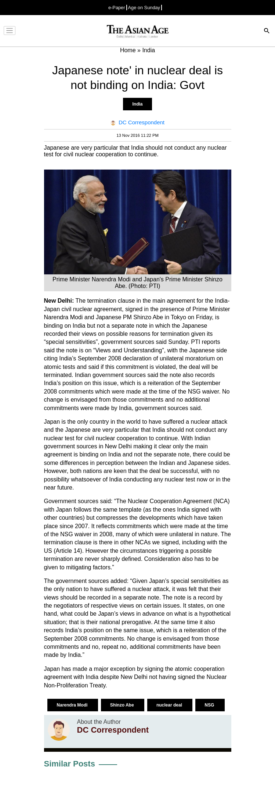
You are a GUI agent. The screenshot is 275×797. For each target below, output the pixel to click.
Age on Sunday (144, 7)
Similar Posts (69, 763)
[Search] (267, 31)
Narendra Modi (72, 705)
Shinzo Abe (122, 705)
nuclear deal (169, 705)
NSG (210, 705)
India (137, 104)
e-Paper (116, 7)
